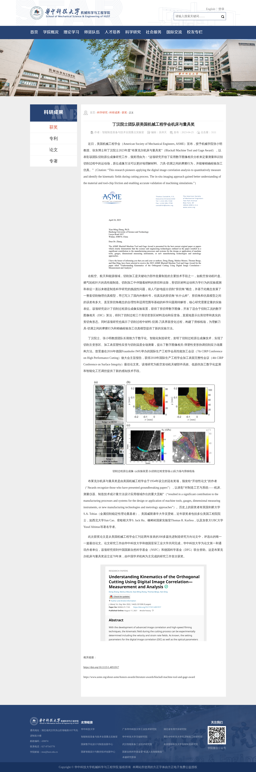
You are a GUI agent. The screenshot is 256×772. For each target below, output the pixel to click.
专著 (53, 161)
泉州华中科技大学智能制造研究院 (181, 744)
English (210, 9)
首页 (34, 32)
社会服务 (153, 32)
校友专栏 (195, 32)
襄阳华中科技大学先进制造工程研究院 (183, 737)
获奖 (53, 127)
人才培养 (112, 32)
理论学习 (71, 32)
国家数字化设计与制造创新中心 (97, 744)
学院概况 (51, 32)
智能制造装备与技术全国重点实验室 (99, 737)
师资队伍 (92, 32)
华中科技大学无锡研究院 (134, 737)
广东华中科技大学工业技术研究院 (139, 729)
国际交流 (174, 32)
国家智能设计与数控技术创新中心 (98, 752)
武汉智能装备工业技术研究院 (137, 744)
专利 (53, 138)
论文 (53, 149)
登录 (221, 9)
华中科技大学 (88, 729)
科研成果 (114, 112)
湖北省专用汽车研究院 (175, 729)
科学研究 (133, 32)
